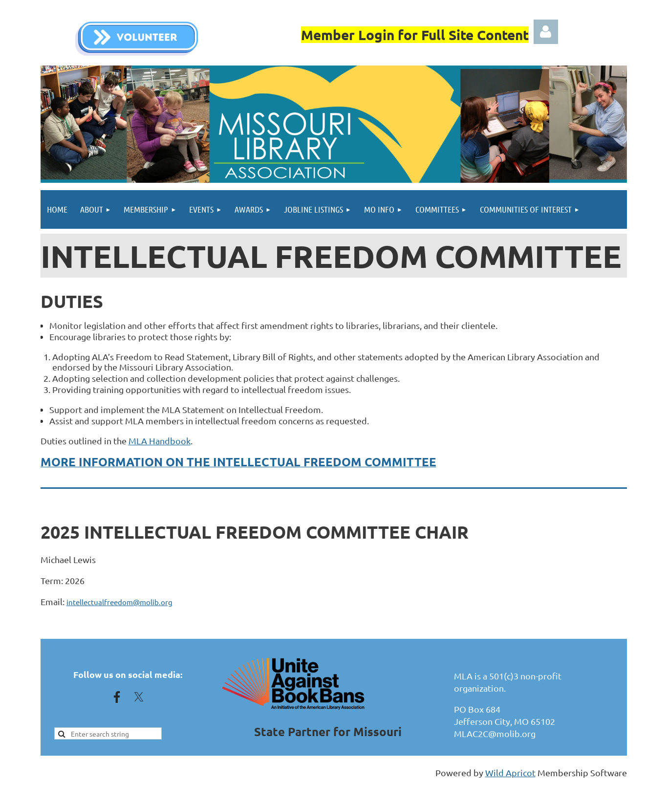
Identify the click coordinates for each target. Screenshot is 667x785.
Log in (546, 32)
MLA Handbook (160, 441)
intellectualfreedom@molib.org (119, 602)
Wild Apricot (510, 772)
